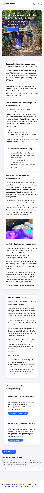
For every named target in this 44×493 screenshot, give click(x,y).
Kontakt (33, 487)
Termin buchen (11, 30)
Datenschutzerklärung (18, 487)
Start (34, 4)
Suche (40, 4)
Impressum (6, 487)
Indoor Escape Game (16, 440)
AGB (28, 487)
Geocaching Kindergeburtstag (18, 413)
